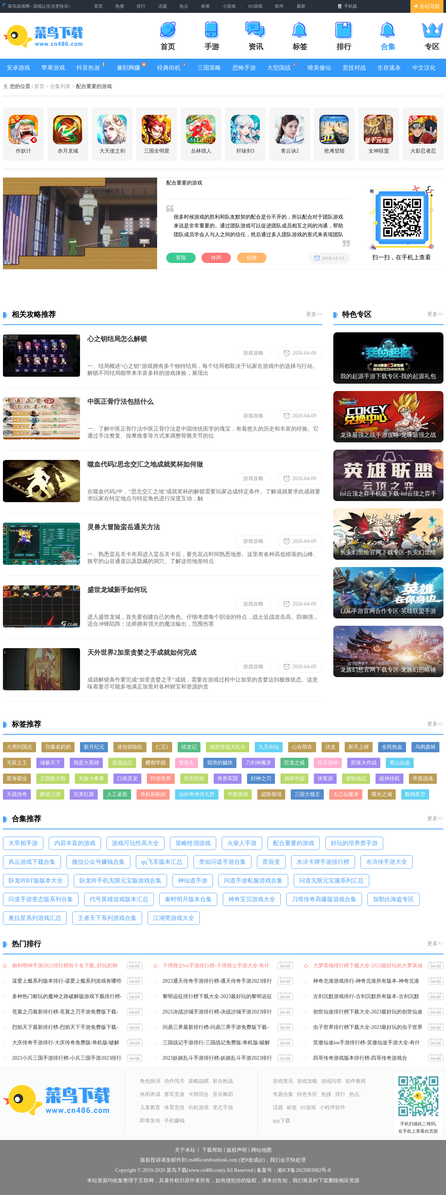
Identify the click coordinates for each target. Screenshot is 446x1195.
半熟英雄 (238, 794)
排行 (141, 6)
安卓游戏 (18, 68)
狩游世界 (161, 778)
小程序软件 (332, 1107)
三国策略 (209, 68)
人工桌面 (117, 794)
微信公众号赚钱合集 (98, 862)
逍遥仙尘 (122, 762)
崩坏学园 (294, 778)
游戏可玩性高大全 (135, 843)
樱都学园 (155, 762)
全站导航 (426, 6)
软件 (279, 6)
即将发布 (150, 1120)
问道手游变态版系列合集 (40, 899)
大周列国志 (19, 747)
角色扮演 (150, 1081)
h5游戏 (308, 1107)
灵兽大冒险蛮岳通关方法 (123, 527)
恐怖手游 (244, 68)
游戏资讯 (283, 1081)
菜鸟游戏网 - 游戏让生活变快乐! (39, 6)
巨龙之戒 (294, 762)
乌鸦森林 (425, 747)
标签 (205, 6)
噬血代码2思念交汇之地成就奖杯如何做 (145, 464)
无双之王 (17, 762)
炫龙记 (189, 747)
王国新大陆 (53, 778)
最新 (301, 6)
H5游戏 (255, 6)
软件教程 (355, 1081)
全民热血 (392, 747)
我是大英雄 (86, 762)
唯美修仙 (319, 68)
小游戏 (229, 6)
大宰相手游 (23, 843)
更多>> (314, 314)
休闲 (216, 257)
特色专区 (307, 1094)
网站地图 (261, 1150)
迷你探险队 (130, 747)
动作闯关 (174, 1081)
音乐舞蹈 (223, 1094)
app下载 (281, 1120)
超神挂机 (389, 778)
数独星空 (415, 794)
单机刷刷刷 (153, 794)
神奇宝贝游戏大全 (251, 899)
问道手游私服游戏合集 (253, 880)
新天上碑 (358, 747)
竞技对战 (354, 68)
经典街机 (171, 66)
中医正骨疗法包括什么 (120, 401)
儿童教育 (150, 1107)
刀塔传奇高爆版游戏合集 (324, 899)
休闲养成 (150, 1094)
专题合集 (283, 1094)
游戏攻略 (253, 353)
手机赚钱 (174, 1120)
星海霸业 (17, 778)
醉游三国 (50, 794)
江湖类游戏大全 (173, 918)
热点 (184, 6)
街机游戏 (198, 1107)
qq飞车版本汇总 (161, 862)
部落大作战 (364, 762)
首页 (98, 6)
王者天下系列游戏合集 (107, 918)
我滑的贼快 (220, 762)
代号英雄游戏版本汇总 (119, 899)
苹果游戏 (53, 68)
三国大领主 (307, 794)
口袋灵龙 (127, 778)
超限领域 (271, 794)
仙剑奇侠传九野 (197, 794)
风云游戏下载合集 (31, 862)
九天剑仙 (268, 747)
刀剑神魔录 (258, 762)
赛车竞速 (174, 1094)
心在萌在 (302, 747)
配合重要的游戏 (293, 843)
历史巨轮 (194, 778)
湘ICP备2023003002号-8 (303, 1170)
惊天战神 (328, 762)
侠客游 (325, 778)
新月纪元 (94, 747)
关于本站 (185, 1150)
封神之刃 (261, 778)
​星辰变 (271, 862)
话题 (162, 6)
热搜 (119, 6)
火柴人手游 (242, 843)
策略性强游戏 (193, 843)
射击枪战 (223, 1081)
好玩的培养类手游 (354, 843)
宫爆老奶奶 (58, 747)
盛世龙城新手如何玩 (117, 589)
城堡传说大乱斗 (228, 747)
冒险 (181, 257)
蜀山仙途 (399, 762)
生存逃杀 (389, 68)
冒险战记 (356, 778)
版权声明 (236, 1150)
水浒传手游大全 (386, 862)
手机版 (347, 6)
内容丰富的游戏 (74, 843)
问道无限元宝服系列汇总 (331, 880)
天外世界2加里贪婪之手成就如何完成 (141, 652)
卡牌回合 (198, 1094)
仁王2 (162, 747)
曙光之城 (381, 794)
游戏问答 (331, 1081)
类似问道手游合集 (222, 862)
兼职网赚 (131, 66)
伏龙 (330, 747)
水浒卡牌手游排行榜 (323, 862)
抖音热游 (90, 66)
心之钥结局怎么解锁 (117, 339)
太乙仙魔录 (346, 794)
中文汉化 (424, 68)
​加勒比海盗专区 (393, 899)
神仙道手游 (192, 880)
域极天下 (50, 762)
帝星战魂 (423, 778)
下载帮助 (212, 1150)
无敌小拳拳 (91, 778)
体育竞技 (174, 1107)
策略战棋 (198, 1081)
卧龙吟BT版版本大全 (35, 880)
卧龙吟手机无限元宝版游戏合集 (120, 880)
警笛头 (186, 762)
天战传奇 (17, 794)
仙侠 (252, 257)
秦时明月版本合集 (188, 899)
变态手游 (223, 1107)
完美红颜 (83, 794)
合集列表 (60, 86)
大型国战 (281, 66)
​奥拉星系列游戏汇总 (34, 918)
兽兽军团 (227, 778)
